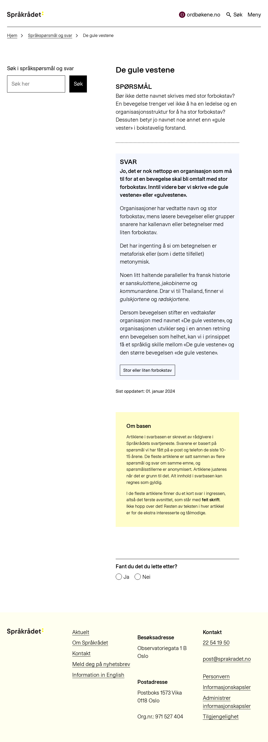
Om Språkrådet (90, 643)
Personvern (216, 676)
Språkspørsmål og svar (50, 35)
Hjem (12, 35)
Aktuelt (80, 632)
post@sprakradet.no (227, 659)
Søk (234, 15)
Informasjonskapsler (227, 687)
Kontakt (81, 653)
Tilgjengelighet (221, 716)
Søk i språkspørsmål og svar (40, 68)
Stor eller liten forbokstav (147, 370)
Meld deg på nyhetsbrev (101, 664)
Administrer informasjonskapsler (227, 702)
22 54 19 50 (216, 643)
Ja (126, 577)
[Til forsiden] (25, 15)
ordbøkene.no (199, 15)
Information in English (98, 675)
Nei (146, 577)
